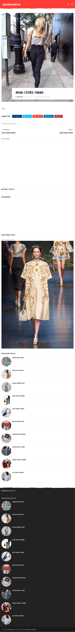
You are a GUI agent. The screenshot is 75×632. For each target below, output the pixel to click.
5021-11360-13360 (18, 409)
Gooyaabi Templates (30, 629)
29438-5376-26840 (19, 434)
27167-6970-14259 (18, 447)
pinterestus (11, 4)
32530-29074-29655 (19, 460)
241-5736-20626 (17, 472)
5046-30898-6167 (18, 383)
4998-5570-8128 (17, 357)
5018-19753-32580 (18, 396)
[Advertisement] (37, 178)
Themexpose (11, 629)
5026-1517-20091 (17, 370)
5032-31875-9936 (18, 421)
